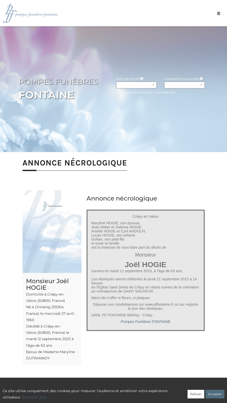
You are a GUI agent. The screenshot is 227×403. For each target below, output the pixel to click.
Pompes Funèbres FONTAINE (146, 322)
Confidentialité (111, 392)
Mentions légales (160, 392)
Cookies (134, 392)
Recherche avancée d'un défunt (146, 92)
